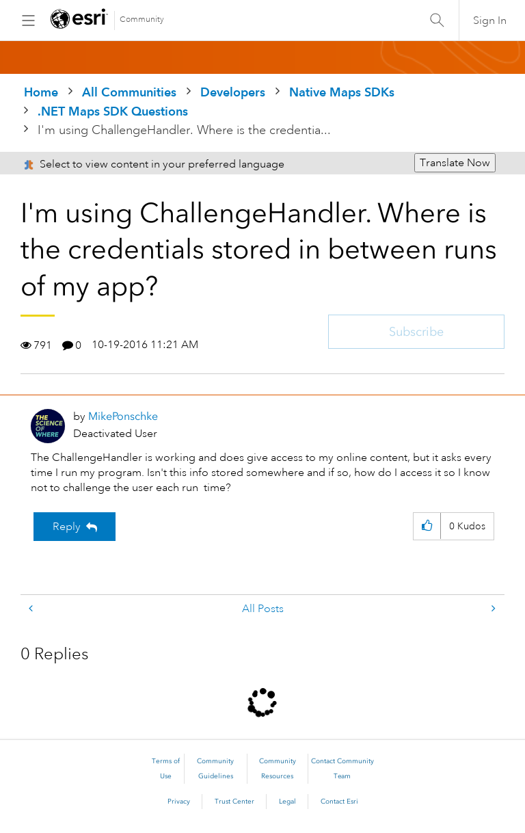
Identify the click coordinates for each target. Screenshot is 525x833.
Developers (232, 92)
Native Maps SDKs (341, 92)
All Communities (129, 92)
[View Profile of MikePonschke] (123, 416)
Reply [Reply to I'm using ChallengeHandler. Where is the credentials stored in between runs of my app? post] (67, 526)
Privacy (178, 801)
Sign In (490, 20)
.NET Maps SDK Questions (113, 111)
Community (142, 19)
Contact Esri (339, 801)
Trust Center (234, 801)
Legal (287, 801)
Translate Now (455, 163)
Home (41, 92)
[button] (427, 526)
